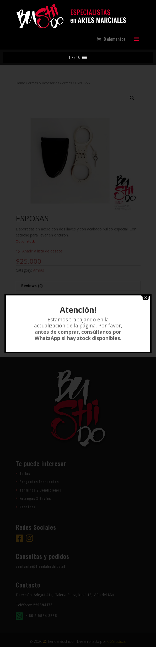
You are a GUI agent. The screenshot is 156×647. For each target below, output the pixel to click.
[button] (74, 57)
